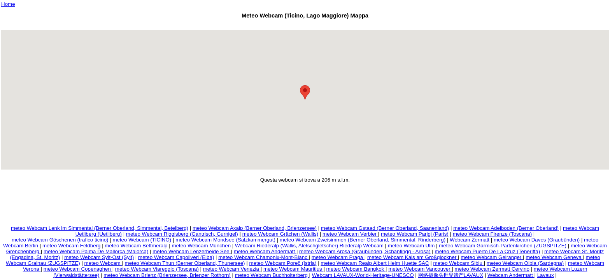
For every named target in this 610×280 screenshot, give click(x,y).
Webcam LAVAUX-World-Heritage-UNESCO (363, 275)
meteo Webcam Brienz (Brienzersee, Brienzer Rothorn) (166, 275)
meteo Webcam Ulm (412, 245)
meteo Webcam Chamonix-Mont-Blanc (263, 257)
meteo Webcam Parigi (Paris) (415, 234)
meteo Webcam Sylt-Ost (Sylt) (99, 257)
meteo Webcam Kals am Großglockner (412, 257)
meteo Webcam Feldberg (72, 245)
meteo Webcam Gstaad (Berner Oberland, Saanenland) (385, 228)
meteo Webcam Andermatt (265, 251)
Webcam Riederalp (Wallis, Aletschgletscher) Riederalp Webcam (309, 245)
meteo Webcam (103, 263)
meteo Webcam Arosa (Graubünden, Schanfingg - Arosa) (365, 251)
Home (8, 4)
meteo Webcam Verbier (350, 234)
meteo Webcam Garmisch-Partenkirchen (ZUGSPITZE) (502, 245)
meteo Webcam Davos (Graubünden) (537, 240)
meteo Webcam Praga (338, 257)
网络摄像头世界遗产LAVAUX (451, 275)
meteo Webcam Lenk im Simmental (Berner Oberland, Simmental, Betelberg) (99, 228)
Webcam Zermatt (469, 240)
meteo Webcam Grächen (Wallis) (280, 234)
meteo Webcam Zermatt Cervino (492, 269)
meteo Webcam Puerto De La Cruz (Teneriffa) (487, 251)
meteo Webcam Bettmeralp (137, 245)
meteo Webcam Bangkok (356, 269)
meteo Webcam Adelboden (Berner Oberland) (506, 228)
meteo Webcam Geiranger (492, 257)
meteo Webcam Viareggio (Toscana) (157, 269)
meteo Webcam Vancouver (420, 269)
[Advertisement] (305, 25)
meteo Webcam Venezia (232, 269)
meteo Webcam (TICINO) (141, 240)
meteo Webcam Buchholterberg (272, 275)
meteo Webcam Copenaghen (78, 269)
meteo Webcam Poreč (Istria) (282, 263)
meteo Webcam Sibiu (458, 263)
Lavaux (545, 275)
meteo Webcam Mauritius (293, 269)
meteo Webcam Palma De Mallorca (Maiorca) (96, 251)
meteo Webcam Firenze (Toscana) (492, 234)
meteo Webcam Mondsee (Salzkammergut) (225, 240)
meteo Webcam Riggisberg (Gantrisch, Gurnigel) (182, 234)
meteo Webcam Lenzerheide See (191, 251)
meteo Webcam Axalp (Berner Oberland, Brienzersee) (255, 228)
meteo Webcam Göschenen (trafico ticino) (60, 240)
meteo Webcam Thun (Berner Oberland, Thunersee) (185, 263)
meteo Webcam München (202, 245)
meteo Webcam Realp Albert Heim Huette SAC (375, 263)
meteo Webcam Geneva (554, 257)
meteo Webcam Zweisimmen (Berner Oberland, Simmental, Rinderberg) (362, 240)
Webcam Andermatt (511, 275)
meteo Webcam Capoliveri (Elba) (176, 257)
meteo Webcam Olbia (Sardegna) (525, 263)
